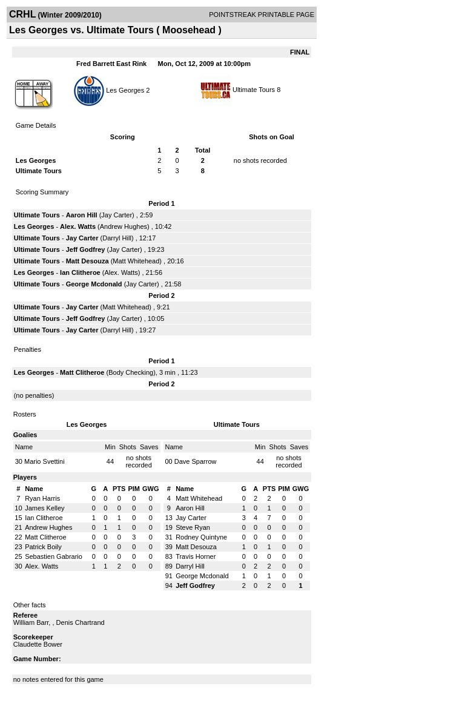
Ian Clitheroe (80, 272)
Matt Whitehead (136, 261)
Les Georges (125, 89)
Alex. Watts (78, 226)
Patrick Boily (43, 546)
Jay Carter (116, 215)
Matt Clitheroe (82, 372)
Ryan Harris (42, 498)
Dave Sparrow (195, 461)
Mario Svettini (44, 461)
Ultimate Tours (253, 89)
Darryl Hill (116, 238)
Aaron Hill (81, 215)
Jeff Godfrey (85, 249)
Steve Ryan (193, 527)
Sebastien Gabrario (53, 556)
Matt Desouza (87, 261)
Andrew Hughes (123, 226)
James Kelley (44, 508)
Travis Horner (196, 556)
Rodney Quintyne (201, 537)
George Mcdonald (94, 284)
